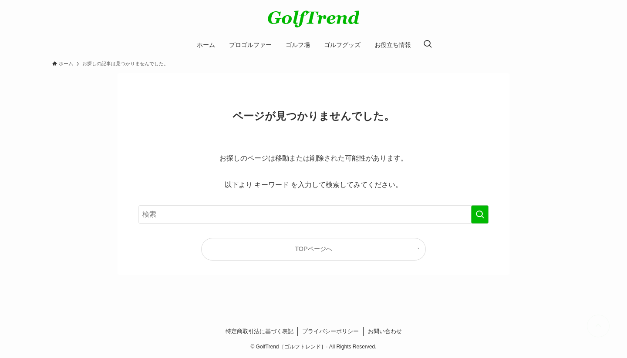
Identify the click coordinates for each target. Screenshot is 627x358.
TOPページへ (313, 248)
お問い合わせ (385, 331)
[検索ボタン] (427, 45)
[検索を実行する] (480, 214)
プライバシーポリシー (330, 331)
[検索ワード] (313, 214)
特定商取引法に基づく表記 (259, 331)
